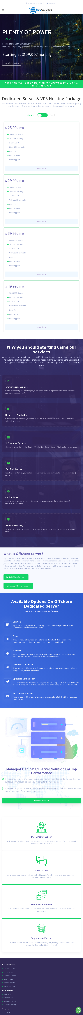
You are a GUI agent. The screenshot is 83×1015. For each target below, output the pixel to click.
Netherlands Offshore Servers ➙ (20, 590)
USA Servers (8, 983)
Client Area (51, 3)
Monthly (30, 118)
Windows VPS (9, 1002)
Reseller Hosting (10, 1009)
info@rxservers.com (32, 3)
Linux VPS (7, 998)
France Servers (9, 987)
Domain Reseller (10, 1005)
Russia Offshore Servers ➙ (18, 581)
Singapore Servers (10, 990)
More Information (13, 63)
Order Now (41, 171)
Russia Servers (9, 976)
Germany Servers (10, 980)
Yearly (53, 118)
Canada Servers (9, 973)
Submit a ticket (41, 810)
